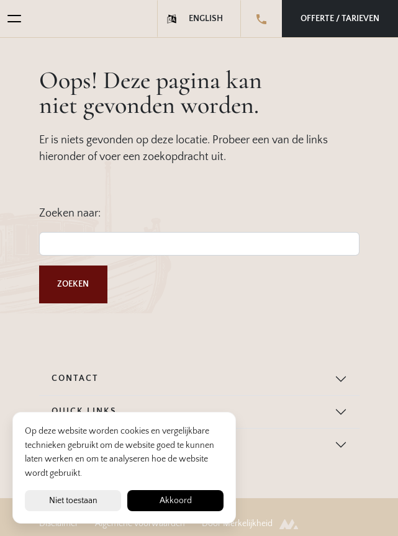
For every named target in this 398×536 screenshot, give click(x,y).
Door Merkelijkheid (250, 524)
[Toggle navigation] (10, 18)
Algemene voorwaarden (140, 524)
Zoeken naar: (70, 213)
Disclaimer (58, 524)
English (206, 19)
